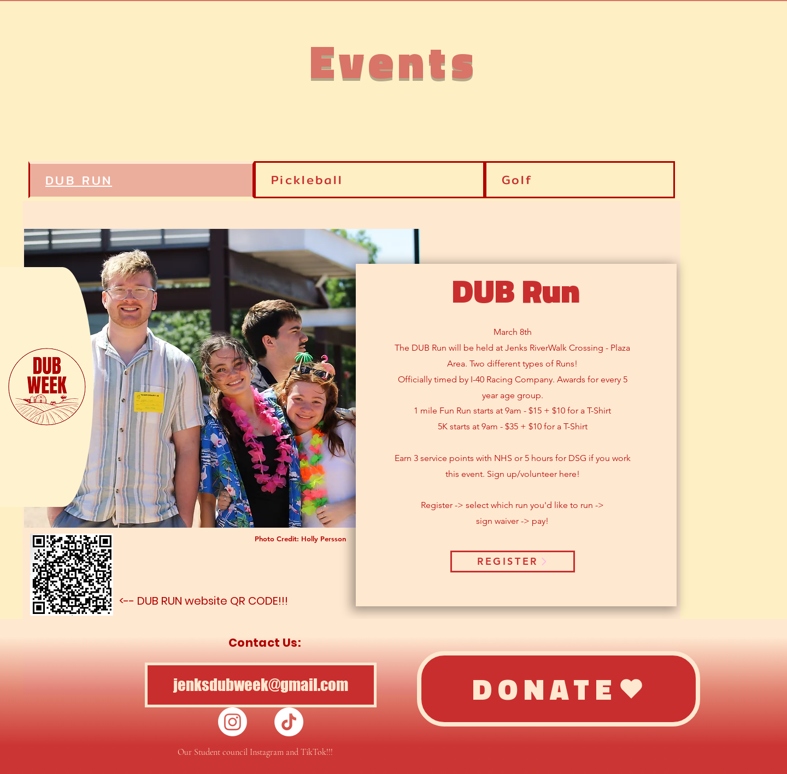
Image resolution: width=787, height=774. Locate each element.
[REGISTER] (512, 561)
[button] (46, 387)
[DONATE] (558, 688)
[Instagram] (232, 721)
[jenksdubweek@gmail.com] (261, 685)
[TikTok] (288, 721)
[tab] (580, 180)
